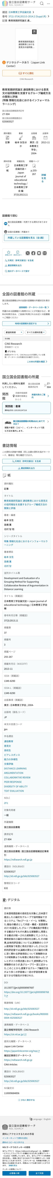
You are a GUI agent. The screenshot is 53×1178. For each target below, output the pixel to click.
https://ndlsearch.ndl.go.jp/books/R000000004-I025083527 (26, 1015)
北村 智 (7, 566)
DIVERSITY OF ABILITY (16, 786)
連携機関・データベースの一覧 (34, 307)
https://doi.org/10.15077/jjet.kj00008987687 (26, 993)
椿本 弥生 (9, 557)
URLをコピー (17, 253)
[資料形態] (35, 332)
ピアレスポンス (12, 754)
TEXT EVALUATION (14, 790)
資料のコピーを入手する (13, 1142)
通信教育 (8, 741)
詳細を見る (43, 178)
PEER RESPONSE (13, 781)
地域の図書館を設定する (32, 323)
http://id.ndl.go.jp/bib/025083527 (21, 876)
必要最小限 (14, 1173)
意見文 (7, 745)
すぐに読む (26, 73)
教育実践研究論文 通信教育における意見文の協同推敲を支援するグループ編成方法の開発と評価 (26, 504)
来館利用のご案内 (41, 396)
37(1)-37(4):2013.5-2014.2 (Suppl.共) (27, 16)
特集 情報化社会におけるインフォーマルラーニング (26, 543)
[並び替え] (14, 332)
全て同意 (40, 1173)
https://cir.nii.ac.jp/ (15, 1034)
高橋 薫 (7, 561)
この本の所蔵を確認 (37, 361)
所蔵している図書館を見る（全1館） (26, 237)
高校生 (7, 750)
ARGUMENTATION (13, 772)
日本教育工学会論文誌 (19, 12)
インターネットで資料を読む (15, 1138)
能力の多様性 (11, 759)
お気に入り (8, 253)
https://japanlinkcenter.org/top (22, 1051)
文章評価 (8, 763)
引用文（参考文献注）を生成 (19, 260)
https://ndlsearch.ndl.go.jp (18, 859)
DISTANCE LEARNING (15, 768)
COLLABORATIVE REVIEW (17, 777)
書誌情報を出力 (13, 265)
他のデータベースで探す (17, 271)
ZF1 (6, 803)
